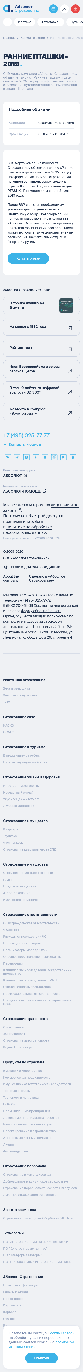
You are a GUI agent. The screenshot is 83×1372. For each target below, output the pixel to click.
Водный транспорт (18, 1047)
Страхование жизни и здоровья (31, 777)
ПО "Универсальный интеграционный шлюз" (37, 1262)
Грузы (7, 880)
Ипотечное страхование (24, 680)
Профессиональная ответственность (31, 994)
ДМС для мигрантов (18, 806)
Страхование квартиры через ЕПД (29, 849)
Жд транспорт (14, 1034)
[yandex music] (45, 455)
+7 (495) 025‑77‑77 (35, 600)
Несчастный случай (18, 793)
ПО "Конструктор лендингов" (25, 1248)
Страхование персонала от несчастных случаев (40, 1188)
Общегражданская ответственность (31, 923)
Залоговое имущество (20, 695)
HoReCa (9, 1104)
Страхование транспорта (25, 1018)
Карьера (9, 1312)
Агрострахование (16, 893)
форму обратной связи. (41, 611)
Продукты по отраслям (23, 1062)
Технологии (13, 1233)
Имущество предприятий (22, 900)
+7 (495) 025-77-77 (26, 435)
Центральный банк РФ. (53, 626)
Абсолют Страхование (23, 1277)
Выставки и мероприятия (23, 1071)
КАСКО (8, 725)
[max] (26, 455)
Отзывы (9, 1319)
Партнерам (12, 1305)
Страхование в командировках (27, 1175)
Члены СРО (12, 930)
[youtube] (63, 455)
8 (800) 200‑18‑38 (18, 605)
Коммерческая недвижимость (26, 1078)
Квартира (10, 829)
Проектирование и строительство (29, 1131)
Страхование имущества (25, 821)
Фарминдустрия (16, 1151)
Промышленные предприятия (26, 1111)
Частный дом (13, 843)
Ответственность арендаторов (27, 987)
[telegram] (17, 455)
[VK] (7, 455)
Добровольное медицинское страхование (35, 1181)
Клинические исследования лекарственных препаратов (37, 971)
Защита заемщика (19, 1209)
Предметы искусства (19, 886)
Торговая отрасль (16, 1091)
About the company (11, 579)
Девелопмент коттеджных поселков (31, 1118)
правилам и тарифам (23, 521)
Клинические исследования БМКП (30, 980)
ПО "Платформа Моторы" (22, 1255)
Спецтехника (13, 1027)
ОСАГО (8, 732)
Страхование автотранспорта (26, 1040)
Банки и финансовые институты (27, 1124)
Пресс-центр (13, 1299)
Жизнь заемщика (16, 688)
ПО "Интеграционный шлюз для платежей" (36, 1242)
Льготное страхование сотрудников (30, 1195)
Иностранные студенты (21, 786)
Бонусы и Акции (15, 1292)
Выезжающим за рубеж (21, 755)
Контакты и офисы (22, 445)
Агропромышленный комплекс (27, 1138)
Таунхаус (10, 836)
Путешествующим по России (25, 762)
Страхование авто (19, 717)
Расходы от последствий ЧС (24, 937)
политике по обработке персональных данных (27, 529)
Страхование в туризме (24, 747)
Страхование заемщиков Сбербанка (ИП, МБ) (38, 1218)
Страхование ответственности (30, 914)
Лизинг (8, 1145)
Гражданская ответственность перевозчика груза (37, 1002)
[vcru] (54, 455)
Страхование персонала (24, 1166)
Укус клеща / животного (21, 799)
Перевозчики (13, 963)
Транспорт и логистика (21, 1098)
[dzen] (35, 455)
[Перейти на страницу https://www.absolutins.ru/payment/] (53, 8)
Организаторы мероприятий (25, 950)
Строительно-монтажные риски (28, 873)
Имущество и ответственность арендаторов (37, 1084)
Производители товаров (22, 943)
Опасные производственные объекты (32, 957)
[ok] (72, 455)
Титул (7, 702)
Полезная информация (21, 1285)
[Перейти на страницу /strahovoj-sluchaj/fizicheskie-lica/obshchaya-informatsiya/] (75, 8)
